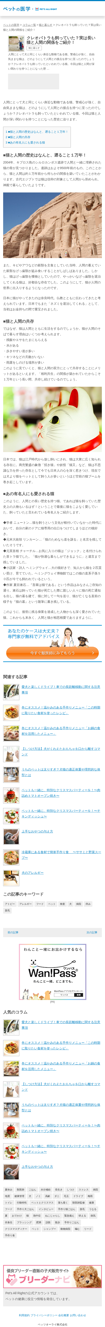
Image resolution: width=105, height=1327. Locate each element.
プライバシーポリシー (44, 1315)
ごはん (32, 1189)
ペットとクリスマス (42, 1202)
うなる (92, 1209)
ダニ (56, 1196)
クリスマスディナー (16, 1229)
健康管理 (19, 1196)
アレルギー (25, 904)
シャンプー (50, 1229)
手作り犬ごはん (25, 1209)
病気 (93, 1215)
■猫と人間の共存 (18, 137)
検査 (62, 904)
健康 (91, 1202)
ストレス (84, 1189)
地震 (7, 1196)
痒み (88, 904)
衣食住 (8, 1222)
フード (40, 904)
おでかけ (17, 1215)
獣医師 (20, 1189)
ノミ (38, 1196)
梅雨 (90, 1196)
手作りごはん (71, 1222)
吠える (82, 1215)
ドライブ (78, 1196)
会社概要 (63, 1315)
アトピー (10, 904)
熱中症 (37, 1215)
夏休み (8, 1189)
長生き (59, 1189)
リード (88, 1229)
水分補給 (46, 1189)
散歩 (57, 1222)
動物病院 (65, 1229)
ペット (52, 904)
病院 (78, 904)
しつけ (70, 1189)
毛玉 (66, 1196)
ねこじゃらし (52, 1215)
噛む (77, 1229)
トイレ (8, 1202)
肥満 (38, 1222)
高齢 (47, 1196)
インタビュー (46, 1209)
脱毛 (7, 910)
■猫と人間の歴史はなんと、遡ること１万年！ (37, 131)
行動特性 (22, 1202)
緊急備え (69, 1215)
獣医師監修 (78, 1202)
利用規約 (24, 1315)
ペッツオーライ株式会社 (52, 1324)
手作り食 (10, 1235)
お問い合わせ (78, 1315)
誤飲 (48, 1222)
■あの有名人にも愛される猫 (25, 142)
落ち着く (63, 1202)
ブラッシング (24, 1222)
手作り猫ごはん (66, 1209)
